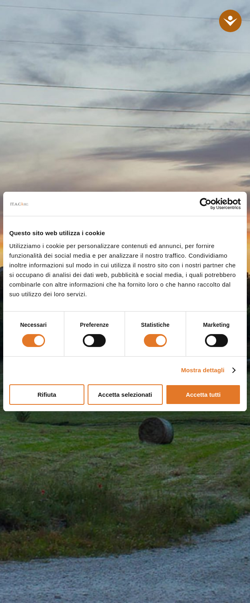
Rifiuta (46, 394)
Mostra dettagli (202, 370)
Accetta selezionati (125, 394)
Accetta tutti (203, 394)
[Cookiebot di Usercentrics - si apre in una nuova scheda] (205, 204)
